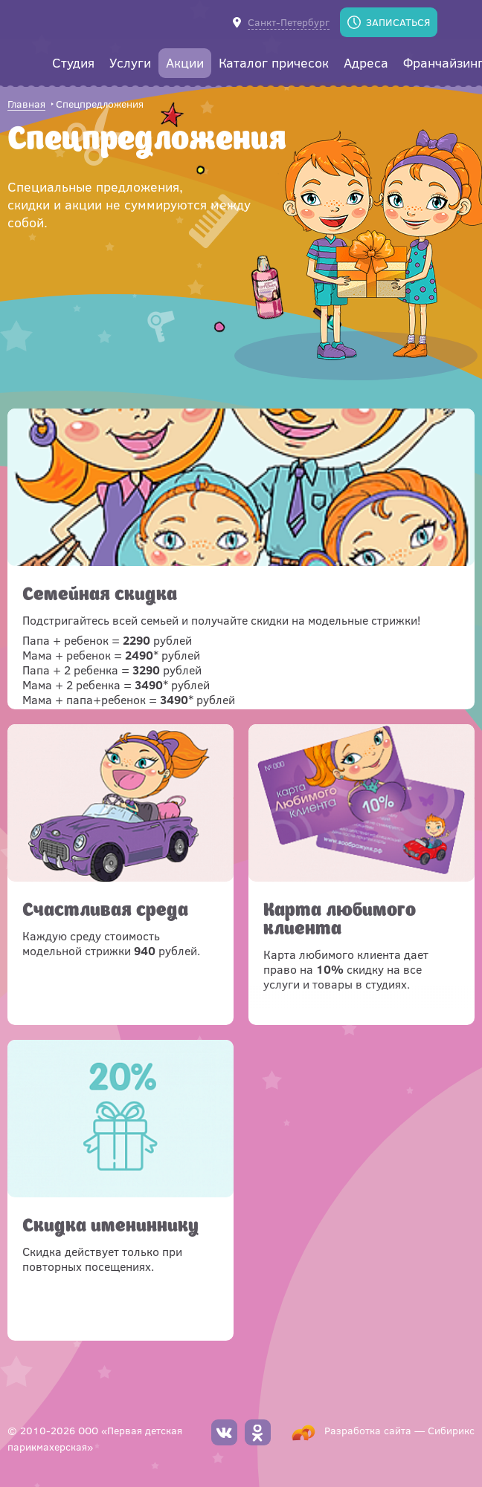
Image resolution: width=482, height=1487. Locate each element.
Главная (26, 104)
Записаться (398, 22)
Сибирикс (451, 1430)
